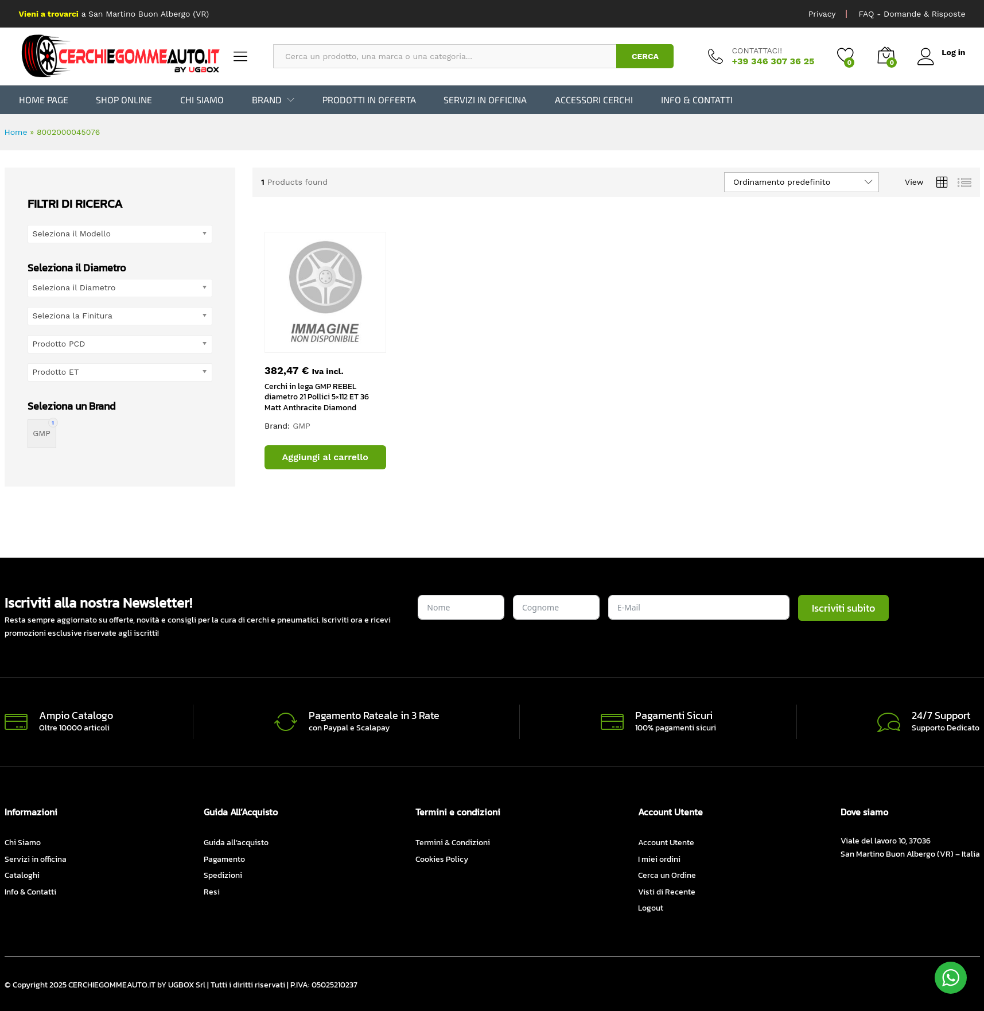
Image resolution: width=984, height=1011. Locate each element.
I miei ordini (659, 859)
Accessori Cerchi (594, 99)
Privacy (822, 13)
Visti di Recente (666, 891)
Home (16, 132)
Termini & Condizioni (452, 843)
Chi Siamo (202, 99)
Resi (212, 891)
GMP (301, 425)
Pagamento (224, 859)
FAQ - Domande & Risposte (911, 13)
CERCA (645, 56)
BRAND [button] (267, 99)
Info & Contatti (697, 99)
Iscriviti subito (843, 607)
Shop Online (124, 99)
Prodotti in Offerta (369, 99)
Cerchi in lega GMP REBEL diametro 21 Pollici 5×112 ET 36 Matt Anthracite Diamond (317, 396)
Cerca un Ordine (667, 875)
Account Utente (666, 843)
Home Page (43, 99)
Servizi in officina (485, 99)
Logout (650, 908)
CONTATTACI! (757, 50)
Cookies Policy (441, 859)
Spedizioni (223, 875)
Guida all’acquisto (236, 843)
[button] (325, 457)
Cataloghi (22, 875)
